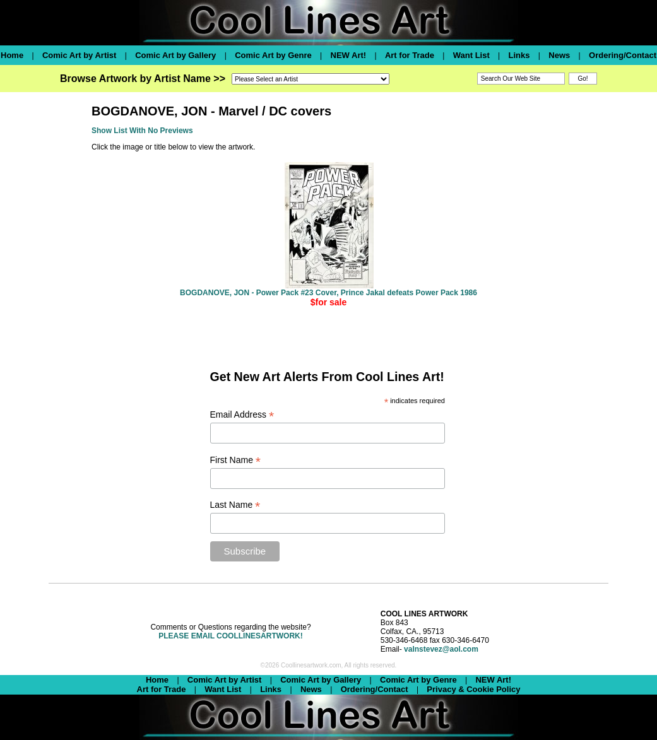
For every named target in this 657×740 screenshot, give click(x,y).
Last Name (235, 505)
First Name (235, 460)
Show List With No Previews (142, 130)
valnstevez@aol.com (441, 649)
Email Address (242, 415)
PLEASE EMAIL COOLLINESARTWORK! (230, 635)
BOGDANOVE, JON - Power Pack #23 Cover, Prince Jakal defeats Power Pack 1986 (328, 292)
